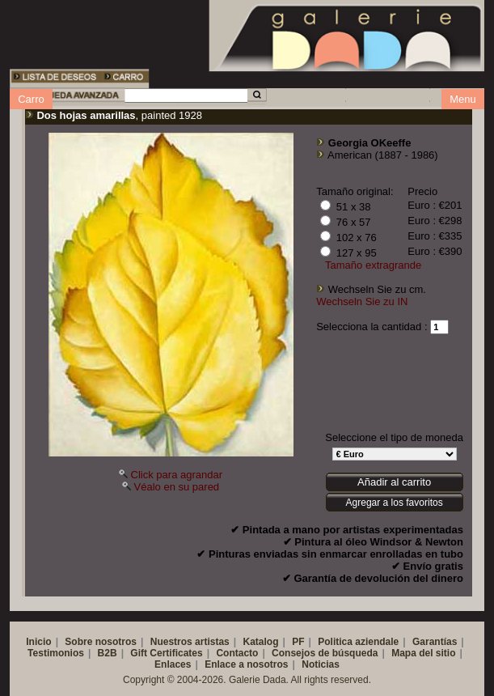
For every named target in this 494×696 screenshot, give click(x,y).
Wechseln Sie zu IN (361, 301)
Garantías (434, 641)
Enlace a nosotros (246, 664)
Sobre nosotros (101, 641)
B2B (107, 653)
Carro (31, 99)
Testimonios (55, 653)
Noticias (321, 664)
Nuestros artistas (190, 641)
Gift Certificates (166, 653)
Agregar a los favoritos (394, 502)
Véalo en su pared (177, 487)
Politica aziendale (358, 641)
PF (298, 641)
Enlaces (172, 664)
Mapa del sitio (423, 653)
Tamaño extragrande (373, 265)
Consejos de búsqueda (325, 653)
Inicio (38, 641)
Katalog (260, 641)
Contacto (237, 653)
